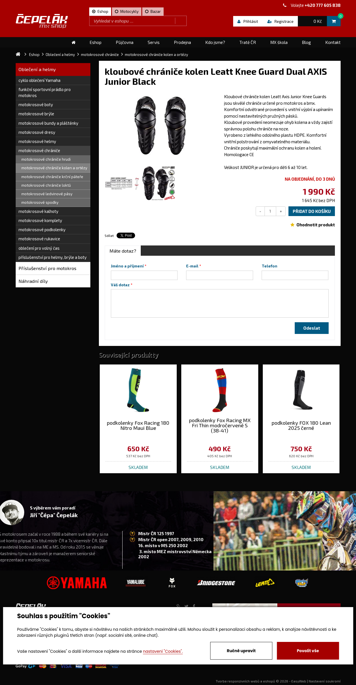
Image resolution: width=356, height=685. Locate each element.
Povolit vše (308, 651)
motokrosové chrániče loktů (46, 185)
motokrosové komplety (40, 220)
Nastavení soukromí (325, 681)
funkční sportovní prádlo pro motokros (45, 92)
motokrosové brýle (36, 113)
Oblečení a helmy (37, 69)
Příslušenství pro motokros (47, 268)
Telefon (269, 266)
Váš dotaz (120, 285)
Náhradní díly (33, 281)
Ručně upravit (241, 651)
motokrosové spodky (39, 202)
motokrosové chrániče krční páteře (52, 176)
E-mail (192, 266)
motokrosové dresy (37, 132)
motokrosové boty (36, 104)
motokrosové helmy (37, 141)
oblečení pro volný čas (39, 248)
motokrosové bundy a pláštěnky (48, 123)
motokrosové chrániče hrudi (46, 159)
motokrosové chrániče (39, 150)
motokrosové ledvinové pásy (46, 194)
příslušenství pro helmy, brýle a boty (53, 257)
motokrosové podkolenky (42, 229)
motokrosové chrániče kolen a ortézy (54, 168)
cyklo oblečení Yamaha (39, 80)
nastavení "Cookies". (163, 651)
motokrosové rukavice (39, 238)
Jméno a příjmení (127, 266)
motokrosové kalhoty (38, 211)
